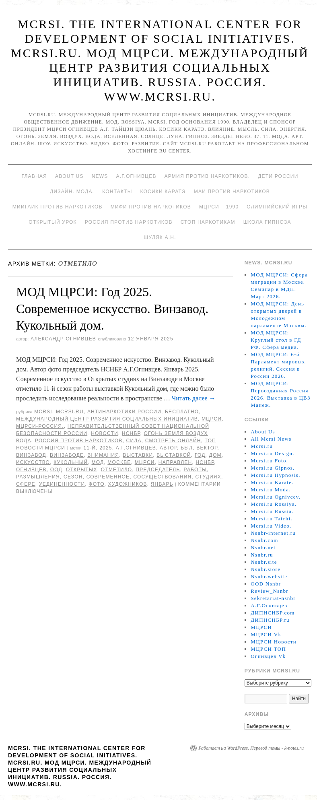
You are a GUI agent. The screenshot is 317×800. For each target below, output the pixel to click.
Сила (134, 440)
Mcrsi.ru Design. (272, 453)
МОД (97, 462)
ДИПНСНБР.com (272, 613)
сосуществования (162, 477)
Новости (104, 433)
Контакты (117, 191)
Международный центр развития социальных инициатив (107, 419)
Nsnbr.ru (262, 555)
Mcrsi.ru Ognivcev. (276, 497)
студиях (208, 477)
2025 (105, 448)
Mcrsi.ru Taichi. (271, 518)
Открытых (81, 469)
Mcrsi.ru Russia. (272, 511)
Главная (34, 176)
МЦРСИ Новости (273, 642)
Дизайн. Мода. (72, 191)
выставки (138, 455)
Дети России (278, 176)
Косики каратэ (163, 191)
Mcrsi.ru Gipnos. (272, 468)
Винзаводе (67, 455)
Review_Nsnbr (269, 591)
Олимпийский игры (277, 207)
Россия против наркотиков (129, 222)
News (100, 176)
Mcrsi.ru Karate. (272, 482)
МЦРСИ (212, 419)
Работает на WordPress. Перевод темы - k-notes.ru (251, 748)
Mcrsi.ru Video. (271, 526)
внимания (103, 455)
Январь (162, 484)
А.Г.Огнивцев (136, 176)
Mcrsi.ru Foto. (269, 461)
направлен (175, 462)
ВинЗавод (31, 455)
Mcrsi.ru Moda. (270, 490)
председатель (158, 469)
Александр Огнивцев (63, 339)
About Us (69, 176)
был (187, 448)
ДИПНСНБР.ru (270, 620)
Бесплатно (182, 411)
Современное (108, 477)
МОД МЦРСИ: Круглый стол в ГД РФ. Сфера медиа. (276, 340)
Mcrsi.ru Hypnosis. (275, 475)
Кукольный (71, 462)
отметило (116, 469)
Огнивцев (31, 469)
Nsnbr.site (264, 562)
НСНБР (131, 433)
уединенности (62, 484)
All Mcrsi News (271, 439)
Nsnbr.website (269, 576)
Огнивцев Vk (268, 656)
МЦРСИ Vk (266, 634)
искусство (33, 462)
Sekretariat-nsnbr (273, 598)
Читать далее (194, 398)
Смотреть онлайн (173, 440)
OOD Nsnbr (266, 584)
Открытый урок (52, 222)
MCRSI (43, 411)
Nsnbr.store (265, 569)
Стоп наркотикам (208, 222)
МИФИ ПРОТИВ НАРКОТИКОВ (151, 207)
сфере (25, 484)
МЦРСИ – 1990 (219, 207)
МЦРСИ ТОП (268, 649)
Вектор (206, 448)
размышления (38, 477)
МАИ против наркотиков (232, 191)
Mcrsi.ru (70, 411)
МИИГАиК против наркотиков (57, 207)
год (200, 455)
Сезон (73, 477)
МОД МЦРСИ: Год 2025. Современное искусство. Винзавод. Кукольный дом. (112, 308)
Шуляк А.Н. (160, 237)
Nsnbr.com (264, 540)
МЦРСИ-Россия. (40, 426)
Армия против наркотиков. (207, 176)
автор (168, 448)
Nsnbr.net (263, 547)
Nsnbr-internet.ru (273, 533)
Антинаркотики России (124, 411)
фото (96, 484)
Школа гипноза (267, 222)
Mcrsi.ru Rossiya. (273, 504)
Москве (119, 462)
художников (127, 484)
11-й (89, 448)
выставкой (173, 455)
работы (195, 469)
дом (215, 455)
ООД (56, 469)
